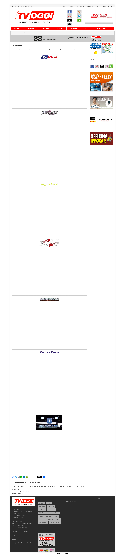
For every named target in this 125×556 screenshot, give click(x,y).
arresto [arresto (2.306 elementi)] (49, 503)
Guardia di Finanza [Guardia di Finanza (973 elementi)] (53, 513)
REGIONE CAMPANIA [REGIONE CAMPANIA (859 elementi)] (52, 516)
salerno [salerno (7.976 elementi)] (50, 519)
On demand (106, 6)
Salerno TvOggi (71, 501)
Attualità (31, 28)
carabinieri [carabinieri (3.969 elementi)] (42, 509)
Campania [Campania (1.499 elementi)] (51, 506)
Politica (46, 28)
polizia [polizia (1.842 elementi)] (41, 516)
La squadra (90, 6)
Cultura (60, 28)
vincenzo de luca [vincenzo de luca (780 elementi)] (54, 522)
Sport (87, 28)
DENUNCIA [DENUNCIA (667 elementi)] (42, 513)
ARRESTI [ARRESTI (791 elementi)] (41, 503)
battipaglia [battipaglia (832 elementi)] (42, 506)
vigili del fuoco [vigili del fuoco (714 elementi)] (43, 522)
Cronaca (17, 28)
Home (65, 6)
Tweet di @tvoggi (95, 498)
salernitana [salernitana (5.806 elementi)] (42, 519)
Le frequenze (81, 6)
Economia (73, 28)
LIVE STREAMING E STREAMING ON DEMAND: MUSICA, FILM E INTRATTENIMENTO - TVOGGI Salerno (46, 487)
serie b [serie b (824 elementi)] (57, 519)
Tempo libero (101, 28)
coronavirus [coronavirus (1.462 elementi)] (51, 509)
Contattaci (98, 6)
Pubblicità (41, 530)
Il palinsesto (72, 6)
